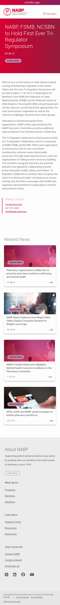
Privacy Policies (37, 597)
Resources (11, 528)
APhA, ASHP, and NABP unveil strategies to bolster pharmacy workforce (51, 421)
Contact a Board (13, 560)
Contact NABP (12, 554)
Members (10, 496)
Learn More (12, 473)
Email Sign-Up (12, 566)
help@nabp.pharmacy (16, 211)
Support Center (13, 522)
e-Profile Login (32, 2)
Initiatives (10, 502)
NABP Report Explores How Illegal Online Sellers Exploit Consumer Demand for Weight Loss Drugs (28, 321)
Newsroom (11, 534)
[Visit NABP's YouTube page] (32, 575)
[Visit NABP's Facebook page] (23, 575)
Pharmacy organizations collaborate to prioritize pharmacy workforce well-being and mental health (28, 273)
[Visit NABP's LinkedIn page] (14, 575)
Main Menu (51, 14)
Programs (10, 489)
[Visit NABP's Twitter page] (6, 575)
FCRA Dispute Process (12, 602)
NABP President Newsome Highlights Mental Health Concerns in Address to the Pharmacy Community (29, 368)
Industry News (13, 61)
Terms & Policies (22, 597)
